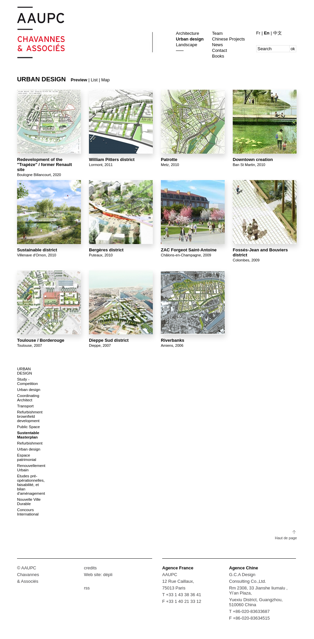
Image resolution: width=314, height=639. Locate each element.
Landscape (186, 44)
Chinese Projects (228, 39)
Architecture (187, 33)
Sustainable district (37, 249)
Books (218, 56)
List (94, 79)
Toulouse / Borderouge (40, 340)
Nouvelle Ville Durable (29, 501)
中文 (277, 32)
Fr (258, 32)
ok (293, 49)
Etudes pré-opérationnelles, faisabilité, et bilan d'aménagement (31, 484)
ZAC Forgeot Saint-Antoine (189, 249)
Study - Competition (27, 381)
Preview (79, 79)
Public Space (28, 426)
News (217, 44)
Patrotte (169, 159)
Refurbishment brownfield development (29, 416)
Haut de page (286, 538)
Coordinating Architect (28, 397)
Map (105, 79)
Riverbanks (172, 340)
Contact (219, 50)
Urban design (190, 39)
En (267, 32)
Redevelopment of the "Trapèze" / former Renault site (44, 164)
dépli (107, 574)
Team (217, 33)
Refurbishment (29, 443)
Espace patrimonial (26, 457)
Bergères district (106, 249)
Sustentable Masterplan (28, 434)
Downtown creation (253, 159)
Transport (25, 406)
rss (87, 587)
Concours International (27, 511)
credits (90, 567)
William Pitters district (111, 159)
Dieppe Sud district (108, 340)
